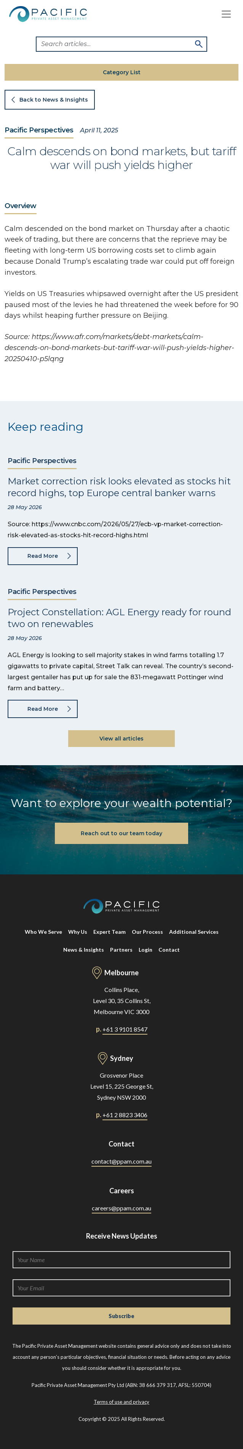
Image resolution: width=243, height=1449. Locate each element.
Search (199, 44)
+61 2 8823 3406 (124, 1114)
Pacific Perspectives (39, 130)
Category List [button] (122, 72)
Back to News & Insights (53, 99)
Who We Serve (43, 931)
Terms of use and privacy (121, 1402)
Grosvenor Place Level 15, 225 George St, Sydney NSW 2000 (121, 1086)
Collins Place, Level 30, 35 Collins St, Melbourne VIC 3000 (121, 1000)
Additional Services (194, 931)
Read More (42, 556)
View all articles (121, 738)
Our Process (147, 931)
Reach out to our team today (121, 833)
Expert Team (109, 931)
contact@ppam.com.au (121, 1161)
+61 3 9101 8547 (124, 1029)
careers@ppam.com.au (121, 1208)
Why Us (77, 931)
